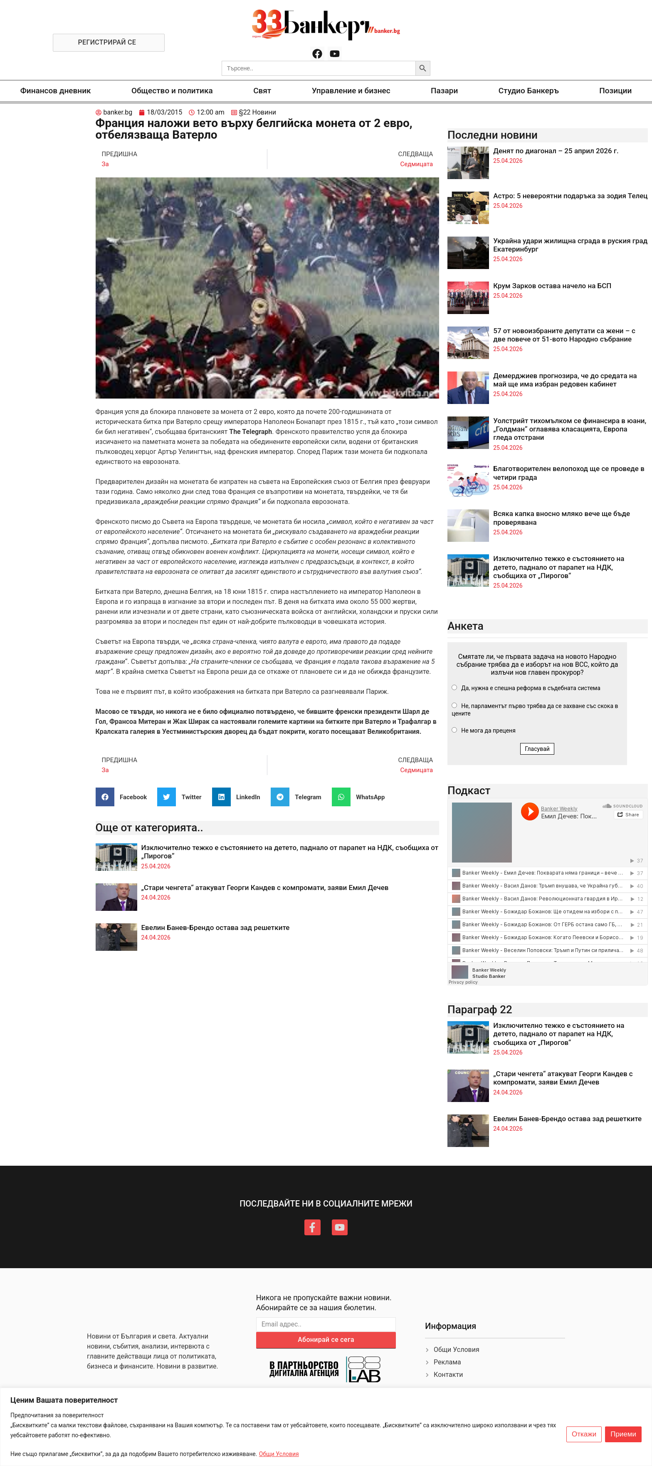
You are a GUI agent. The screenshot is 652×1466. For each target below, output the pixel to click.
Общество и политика (172, 90)
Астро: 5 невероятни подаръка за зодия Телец (570, 196)
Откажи (584, 1434)
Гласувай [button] (537, 748)
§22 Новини (257, 112)
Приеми (623, 1434)
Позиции (615, 90)
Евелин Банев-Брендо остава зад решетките (215, 927)
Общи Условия (279, 1454)
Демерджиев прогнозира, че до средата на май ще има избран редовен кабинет (565, 379)
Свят (262, 90)
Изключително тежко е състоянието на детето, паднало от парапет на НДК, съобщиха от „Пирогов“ (558, 567)
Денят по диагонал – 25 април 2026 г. (556, 151)
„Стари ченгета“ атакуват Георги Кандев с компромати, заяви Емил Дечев (265, 887)
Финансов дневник (55, 90)
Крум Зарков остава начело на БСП (552, 286)
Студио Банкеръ (529, 90)
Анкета (465, 626)
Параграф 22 (479, 1009)
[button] (124, 797)
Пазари (444, 90)
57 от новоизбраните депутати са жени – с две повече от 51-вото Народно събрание (564, 335)
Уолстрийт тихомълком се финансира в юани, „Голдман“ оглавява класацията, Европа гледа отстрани (569, 429)
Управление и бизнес (351, 90)
